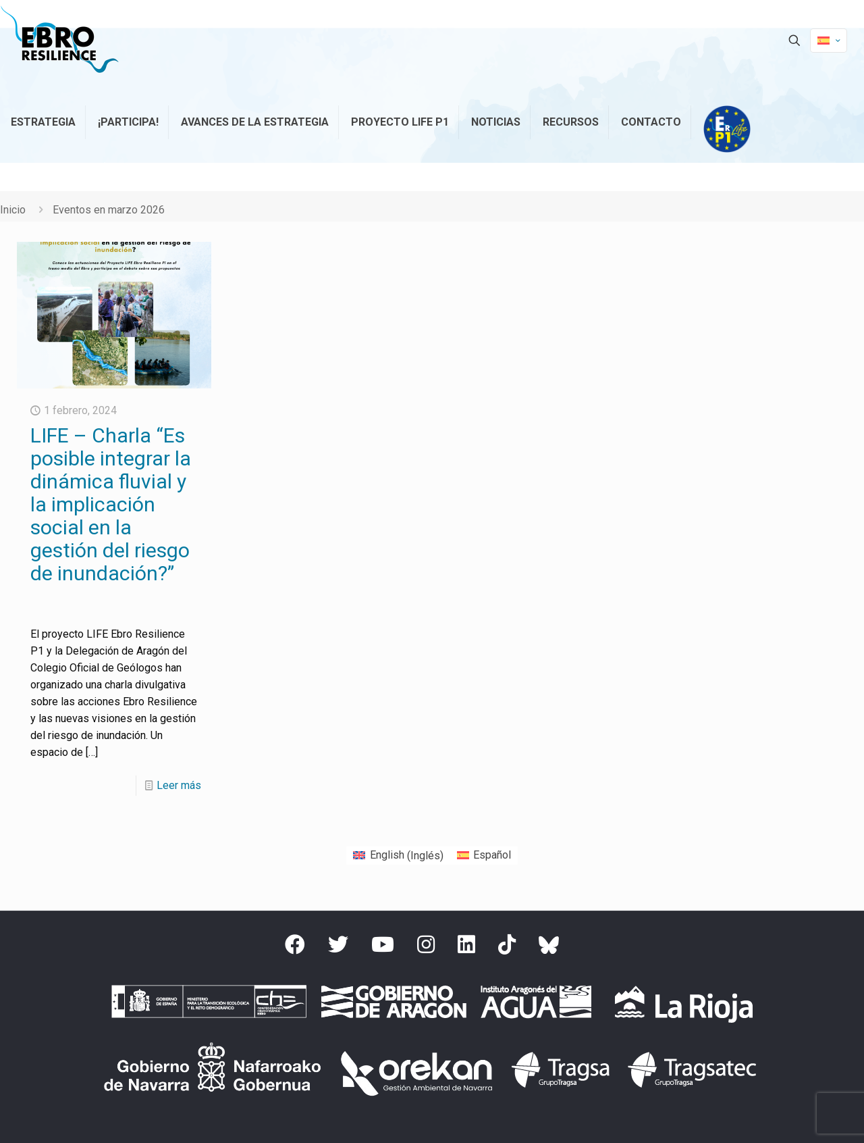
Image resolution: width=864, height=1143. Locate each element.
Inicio (13, 209)
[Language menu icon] (828, 40)
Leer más (179, 785)
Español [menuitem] (492, 854)
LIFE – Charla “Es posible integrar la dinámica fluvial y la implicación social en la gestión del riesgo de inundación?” (110, 504)
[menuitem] (398, 855)
